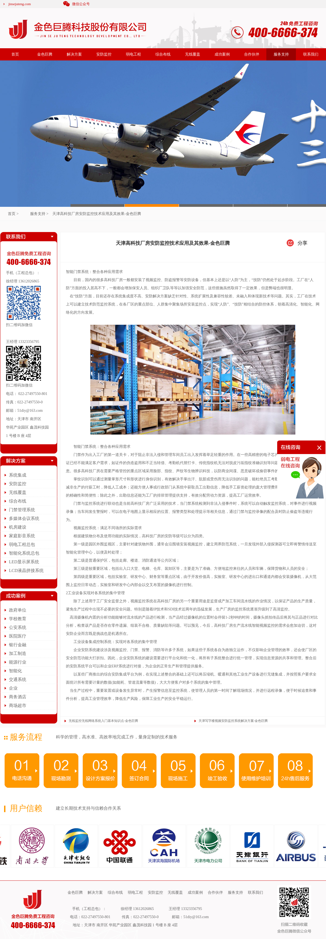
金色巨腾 (44, 54)
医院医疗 (17, 636)
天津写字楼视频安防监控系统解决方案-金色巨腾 (233, 721)
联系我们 (310, 54)
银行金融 (17, 644)
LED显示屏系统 (24, 561)
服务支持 (281, 54)
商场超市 (17, 705)
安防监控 (103, 54)
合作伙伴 (251, 54)
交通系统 (17, 679)
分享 (302, 243)
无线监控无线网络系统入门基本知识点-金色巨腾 (103, 721)
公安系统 (17, 627)
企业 (13, 688)
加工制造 (17, 653)
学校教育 (17, 618)
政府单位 (17, 610)
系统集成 (17, 475)
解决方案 (74, 54)
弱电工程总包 (22, 544)
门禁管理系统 (22, 509)
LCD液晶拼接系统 (26, 570)
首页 (15, 54)
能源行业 (17, 662)
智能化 (15, 670)
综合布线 (163, 54)
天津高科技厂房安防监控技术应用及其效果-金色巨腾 (96, 214)
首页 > (13, 214)
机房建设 (17, 527)
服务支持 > (39, 214)
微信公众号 (81, 4)
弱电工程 (133, 54)
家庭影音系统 (22, 535)
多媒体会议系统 (24, 518)
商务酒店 (17, 696)
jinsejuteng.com (19, 4)
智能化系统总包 (24, 553)
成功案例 (222, 54)
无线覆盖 (192, 54)
